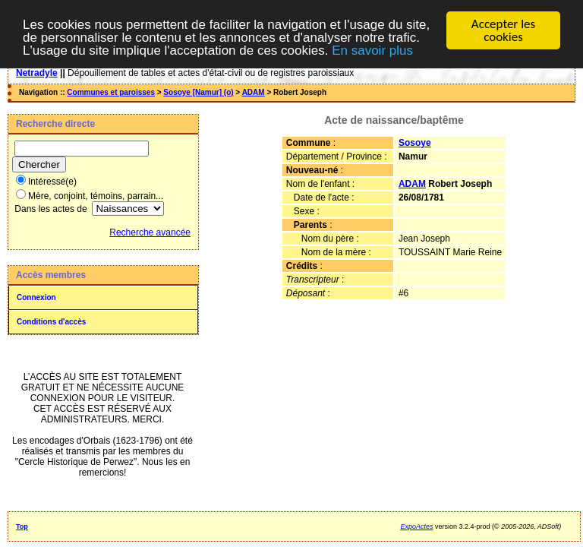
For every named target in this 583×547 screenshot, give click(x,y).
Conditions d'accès (51, 322)
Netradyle (37, 73)
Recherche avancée (150, 232)
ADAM (253, 92)
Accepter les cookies (503, 30)
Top (22, 526)
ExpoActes (416, 526)
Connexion (36, 297)
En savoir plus (372, 50)
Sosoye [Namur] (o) (198, 92)
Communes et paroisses (111, 92)
